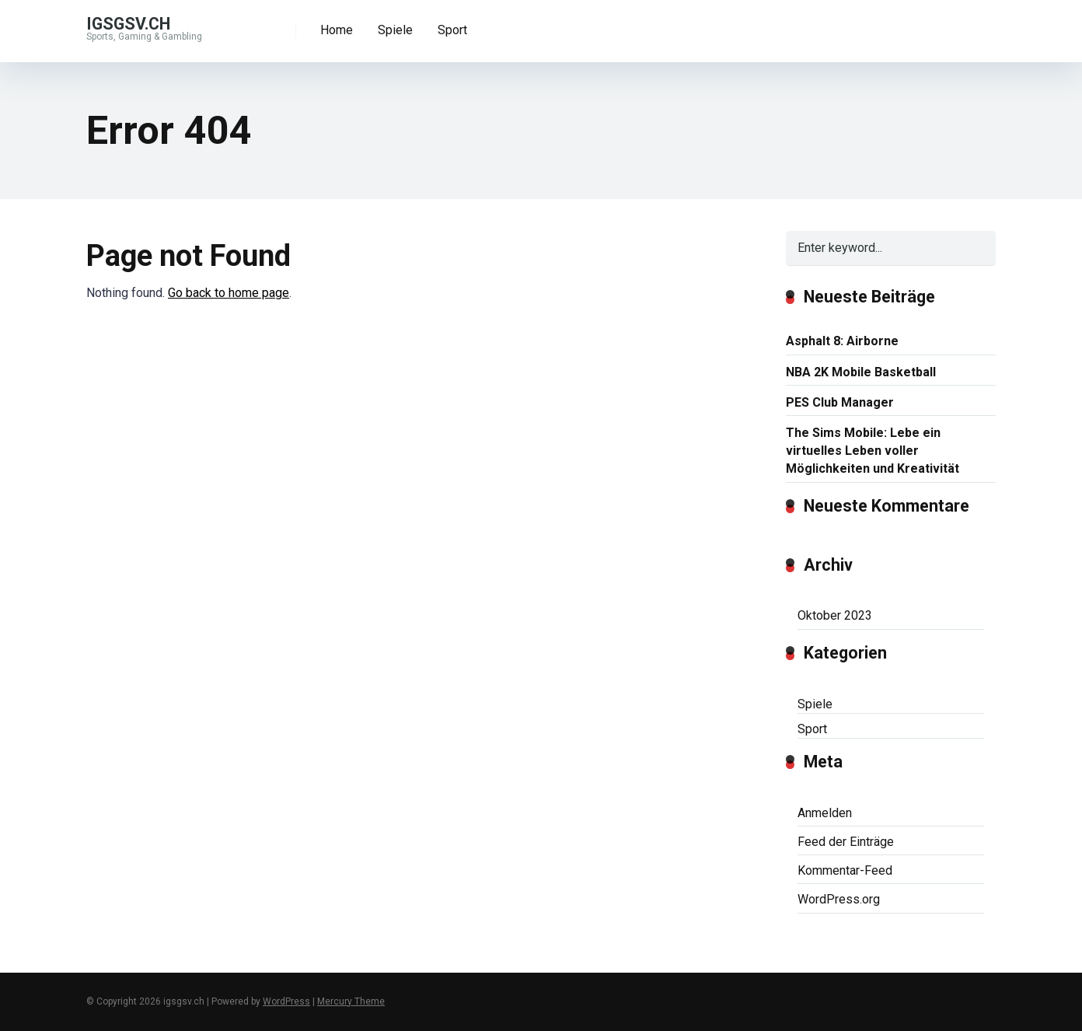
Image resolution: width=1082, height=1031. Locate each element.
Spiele (395, 30)
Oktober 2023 (835, 615)
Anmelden (825, 813)
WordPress (286, 1001)
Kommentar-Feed (845, 870)
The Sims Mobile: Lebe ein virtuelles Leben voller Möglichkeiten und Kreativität (872, 450)
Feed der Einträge (846, 841)
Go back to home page (228, 292)
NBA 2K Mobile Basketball (861, 372)
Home (336, 30)
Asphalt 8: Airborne (842, 341)
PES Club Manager (840, 402)
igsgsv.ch (128, 23)
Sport (452, 30)
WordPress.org (839, 899)
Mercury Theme (351, 1001)
